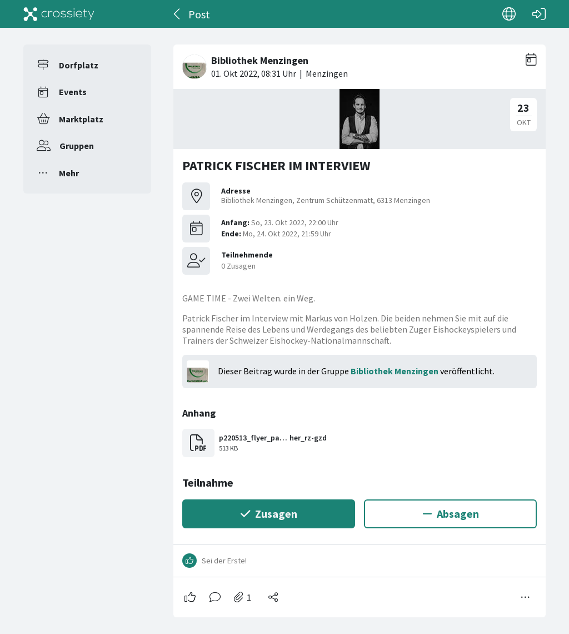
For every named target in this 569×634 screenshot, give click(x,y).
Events (73, 91)
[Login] (539, 14)
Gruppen (76, 145)
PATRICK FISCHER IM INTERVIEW (276, 165)
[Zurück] (177, 14)
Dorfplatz (78, 65)
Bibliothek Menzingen (394, 371)
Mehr (69, 173)
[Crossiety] (59, 14)
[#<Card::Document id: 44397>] (359, 326)
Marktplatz (81, 119)
